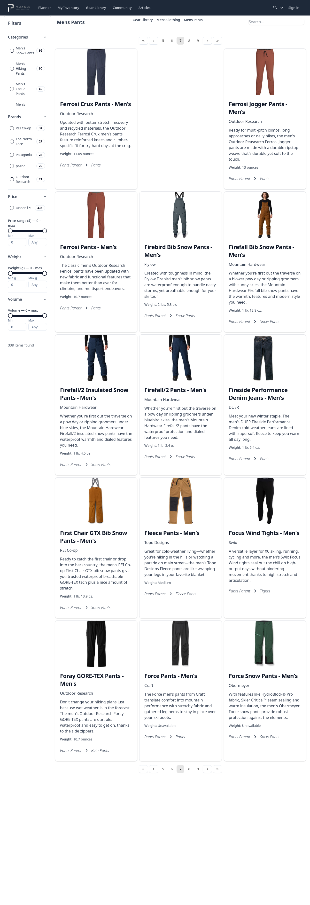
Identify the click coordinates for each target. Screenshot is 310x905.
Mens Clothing (168, 19)
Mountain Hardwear (247, 264)
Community (122, 7)
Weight (27, 257)
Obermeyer (239, 685)
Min (10, 236)
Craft (148, 685)
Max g (32, 278)
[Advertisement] (180, 106)
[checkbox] (12, 51)
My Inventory (68, 7)
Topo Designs (156, 542)
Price (27, 196)
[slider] (10, 230)
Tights (265, 591)
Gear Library (96, 7)
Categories (27, 37)
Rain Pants (100, 750)
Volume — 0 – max (23, 310)
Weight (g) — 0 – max (25, 268)
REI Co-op (69, 550)
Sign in (293, 7)
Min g (12, 278)
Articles (145, 7)
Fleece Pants (186, 594)
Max (31, 236)
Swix (233, 542)
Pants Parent (71, 165)
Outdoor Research (76, 113)
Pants (96, 165)
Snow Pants (185, 315)
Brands (27, 116)
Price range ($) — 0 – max (24, 223)
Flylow (150, 264)
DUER (234, 407)
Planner (44, 7)
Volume (27, 299)
